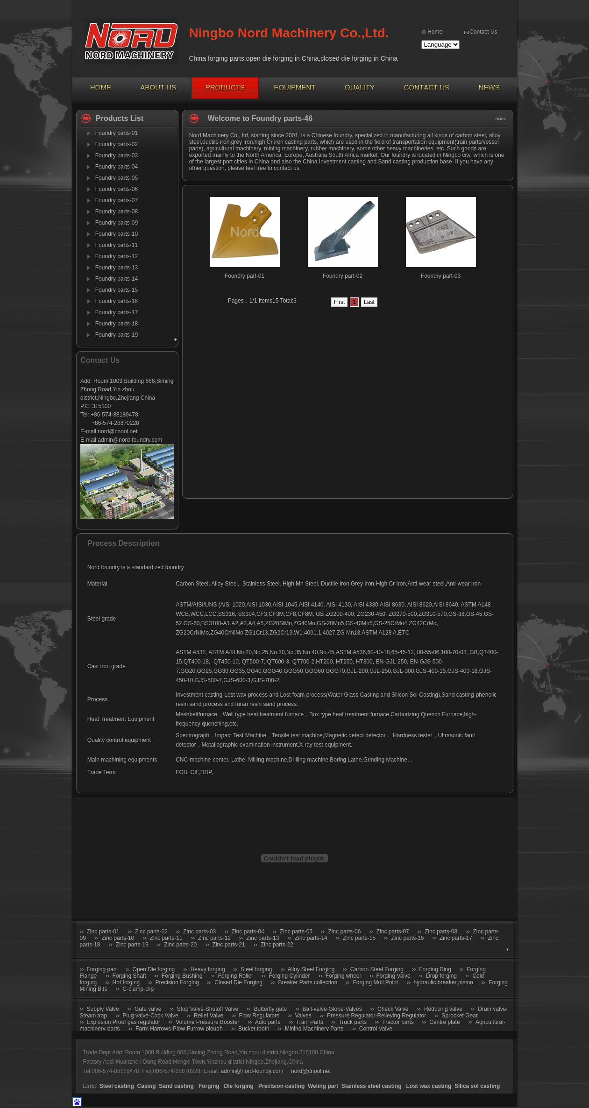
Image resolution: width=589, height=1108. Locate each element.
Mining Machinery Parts (314, 1028)
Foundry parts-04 (116, 166)
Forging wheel (343, 976)
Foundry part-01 (244, 276)
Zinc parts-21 (229, 944)
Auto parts (268, 1022)
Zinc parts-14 (311, 938)
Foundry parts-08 (116, 211)
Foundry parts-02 (116, 144)
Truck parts (353, 1022)
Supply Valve (103, 1009)
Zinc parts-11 (166, 938)
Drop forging (441, 976)
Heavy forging (208, 969)
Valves (303, 1015)
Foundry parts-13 (116, 267)
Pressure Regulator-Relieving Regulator (376, 1015)
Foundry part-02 (342, 276)
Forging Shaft (129, 976)
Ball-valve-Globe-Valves (332, 1009)
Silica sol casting (477, 1086)
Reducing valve (443, 1009)
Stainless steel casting (372, 1086)
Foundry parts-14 (116, 278)
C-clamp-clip (138, 989)
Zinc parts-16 (407, 938)
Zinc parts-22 (277, 944)
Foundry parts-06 (116, 189)
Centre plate (444, 1022)
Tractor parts (398, 1022)
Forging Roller (235, 976)
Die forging (239, 1086)
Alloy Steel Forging (311, 969)
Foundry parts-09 (116, 222)
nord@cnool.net (117, 431)
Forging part (102, 969)
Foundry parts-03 (116, 155)
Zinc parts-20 (180, 944)
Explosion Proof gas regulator (123, 1022)
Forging (209, 1086)
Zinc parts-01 (103, 931)
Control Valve (375, 1028)
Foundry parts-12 (116, 256)
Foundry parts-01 (116, 133)
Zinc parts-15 (359, 938)
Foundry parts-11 (116, 245)
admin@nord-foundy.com (251, 1071)
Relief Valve (208, 1015)
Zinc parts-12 (214, 938)
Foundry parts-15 (116, 290)
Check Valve (392, 1009)
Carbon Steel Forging (377, 969)
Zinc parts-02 (151, 931)
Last (369, 302)
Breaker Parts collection (307, 982)
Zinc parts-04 (248, 931)
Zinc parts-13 (262, 938)
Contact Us (483, 31)
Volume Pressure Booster (207, 1022)
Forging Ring (435, 969)
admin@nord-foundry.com (130, 440)
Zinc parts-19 (132, 944)
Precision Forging (177, 982)
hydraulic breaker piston (443, 982)
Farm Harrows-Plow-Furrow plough (179, 1028)
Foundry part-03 (441, 276)
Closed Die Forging (238, 982)
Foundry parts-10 (116, 234)
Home (434, 31)
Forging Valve (393, 976)
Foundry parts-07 (116, 200)
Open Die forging (154, 969)
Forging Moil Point (375, 982)
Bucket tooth (254, 1028)
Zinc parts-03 (199, 931)
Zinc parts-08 (441, 931)
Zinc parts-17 (456, 938)
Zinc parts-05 (296, 931)
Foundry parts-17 (116, 312)
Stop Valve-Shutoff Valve (207, 1009)
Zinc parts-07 (392, 931)
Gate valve (148, 1009)
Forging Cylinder (289, 976)
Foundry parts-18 (116, 323)
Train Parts (309, 1022)
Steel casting (116, 1086)
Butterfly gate (270, 1009)
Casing (146, 1086)
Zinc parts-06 (344, 931)
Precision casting (281, 1086)
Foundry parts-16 (116, 301)
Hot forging (126, 982)
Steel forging (256, 969)
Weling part (323, 1086)
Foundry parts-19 (116, 335)
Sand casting (176, 1086)
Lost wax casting (429, 1086)
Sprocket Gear (460, 1015)
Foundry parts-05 (116, 178)
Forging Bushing (182, 976)
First (339, 302)
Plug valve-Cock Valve (150, 1015)
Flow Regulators (259, 1015)
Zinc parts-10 (117, 938)
